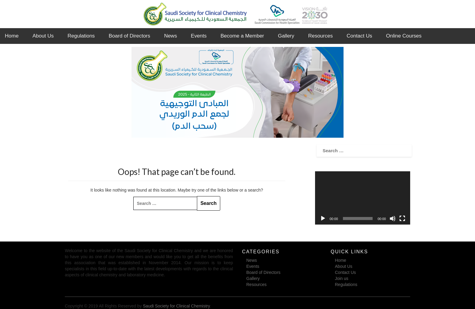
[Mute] (393, 218)
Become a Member (242, 36)
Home (11, 36)
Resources (320, 36)
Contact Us (359, 36)
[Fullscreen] (402, 218)
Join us (341, 278)
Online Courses (403, 36)
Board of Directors (129, 36)
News (170, 36)
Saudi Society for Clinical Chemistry (176, 306)
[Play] (323, 218)
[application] (362, 198)
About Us (43, 36)
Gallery (286, 36)
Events (199, 36)
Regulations (81, 36)
